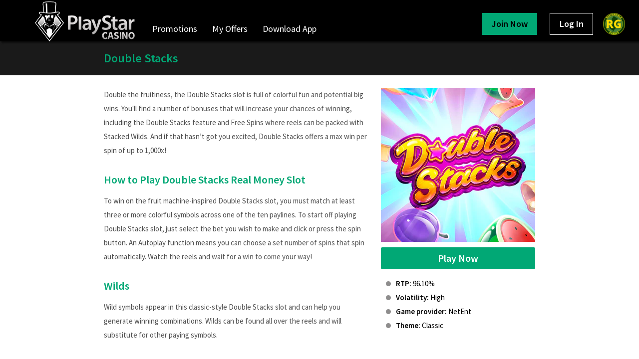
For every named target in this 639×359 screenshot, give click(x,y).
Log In (572, 23)
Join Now (510, 23)
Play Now (458, 258)
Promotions (174, 28)
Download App (290, 28)
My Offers (230, 28)
